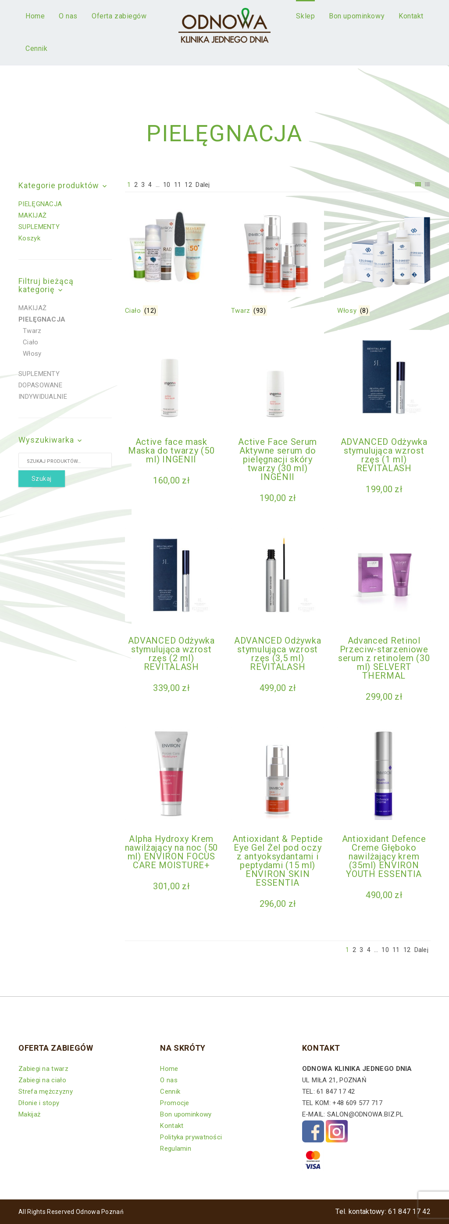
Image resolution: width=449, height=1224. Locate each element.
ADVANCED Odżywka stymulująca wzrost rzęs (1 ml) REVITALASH (384, 455)
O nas (169, 1080)
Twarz (32, 331)
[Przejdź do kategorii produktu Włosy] (383, 261)
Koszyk (29, 238)
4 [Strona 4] (150, 185)
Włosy (32, 354)
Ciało (31, 342)
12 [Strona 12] (188, 185)
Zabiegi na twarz (43, 1069)
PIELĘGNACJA (40, 204)
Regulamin (175, 1148)
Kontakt (171, 1126)
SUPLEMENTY (39, 227)
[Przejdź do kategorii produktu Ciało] (171, 261)
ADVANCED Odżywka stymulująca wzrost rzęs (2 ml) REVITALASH (171, 653)
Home (169, 1069)
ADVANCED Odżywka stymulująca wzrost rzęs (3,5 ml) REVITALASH (277, 653)
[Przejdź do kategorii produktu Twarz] (277, 261)
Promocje (174, 1103)
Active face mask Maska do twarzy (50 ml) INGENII (171, 451)
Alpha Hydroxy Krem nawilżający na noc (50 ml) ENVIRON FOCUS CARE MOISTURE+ (171, 852)
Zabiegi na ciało (42, 1080)
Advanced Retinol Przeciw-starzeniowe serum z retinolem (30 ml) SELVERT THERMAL (384, 658)
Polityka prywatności (191, 1137)
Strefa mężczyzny (45, 1091)
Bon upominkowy (185, 1114)
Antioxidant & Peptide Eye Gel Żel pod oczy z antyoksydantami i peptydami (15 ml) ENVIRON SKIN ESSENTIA (277, 861)
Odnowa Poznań (100, 1211)
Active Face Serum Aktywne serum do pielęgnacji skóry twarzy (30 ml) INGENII (277, 459)
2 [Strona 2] (136, 185)
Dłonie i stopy (38, 1103)
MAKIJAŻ (32, 215)
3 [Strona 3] (143, 185)
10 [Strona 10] (167, 185)
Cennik (170, 1091)
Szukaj (42, 478)
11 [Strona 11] (178, 185)
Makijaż (29, 1114)
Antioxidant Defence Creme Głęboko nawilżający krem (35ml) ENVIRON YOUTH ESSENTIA (384, 856)
